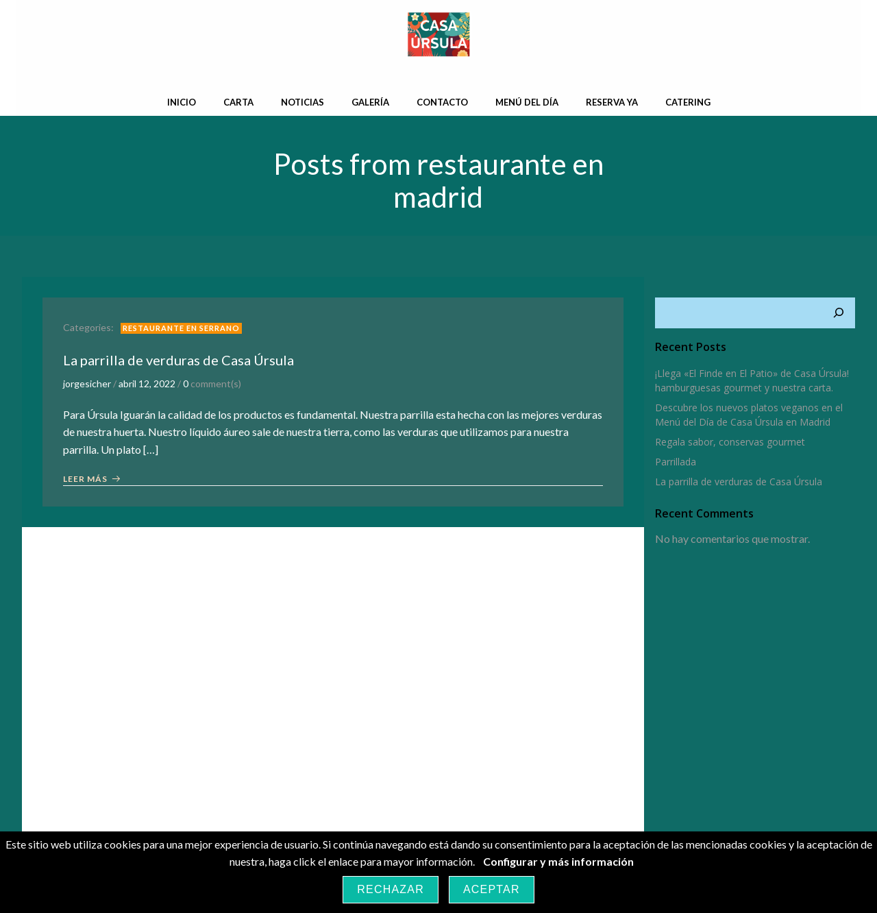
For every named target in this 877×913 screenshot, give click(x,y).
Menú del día (526, 102)
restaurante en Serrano (181, 328)
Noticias (302, 102)
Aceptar (491, 889)
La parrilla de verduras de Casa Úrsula (738, 481)
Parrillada (675, 461)
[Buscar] (838, 313)
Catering (688, 102)
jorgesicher (87, 384)
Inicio (181, 102)
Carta (238, 102)
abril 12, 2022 (147, 384)
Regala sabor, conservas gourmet (730, 441)
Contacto (442, 102)
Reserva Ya (612, 102)
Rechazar (390, 889)
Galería (370, 102)
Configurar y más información (558, 861)
